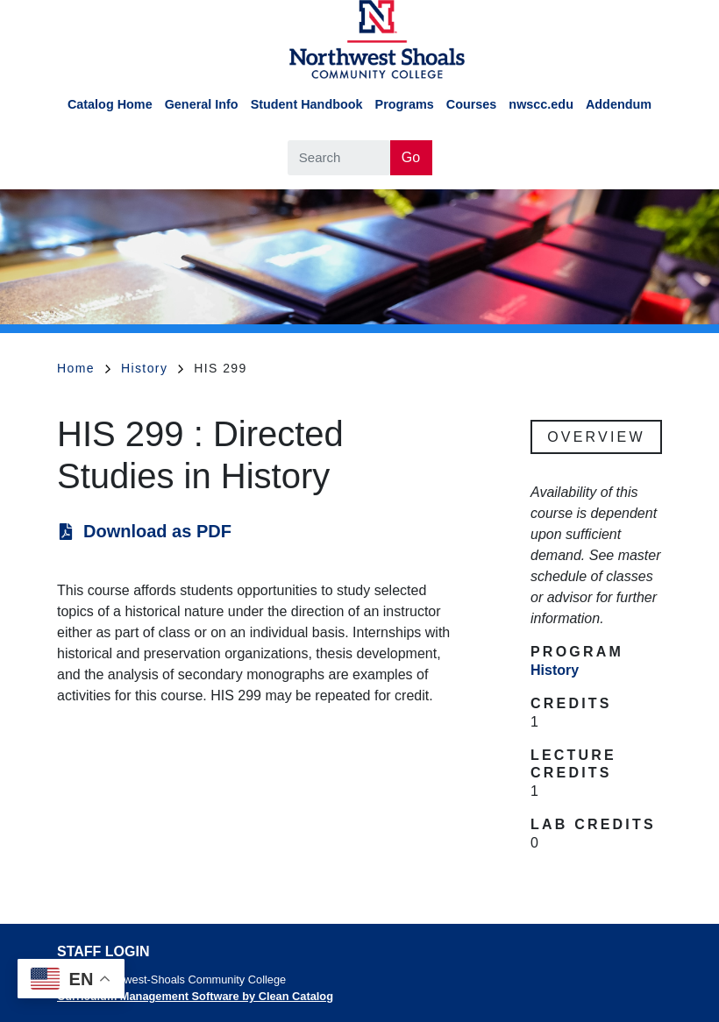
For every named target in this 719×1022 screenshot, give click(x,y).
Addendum (618, 104)
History (152, 368)
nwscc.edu (541, 104)
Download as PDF (157, 531)
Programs (404, 104)
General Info (201, 104)
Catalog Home (110, 104)
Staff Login (103, 951)
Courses (471, 104)
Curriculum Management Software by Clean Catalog (195, 996)
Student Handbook (307, 104)
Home (83, 368)
